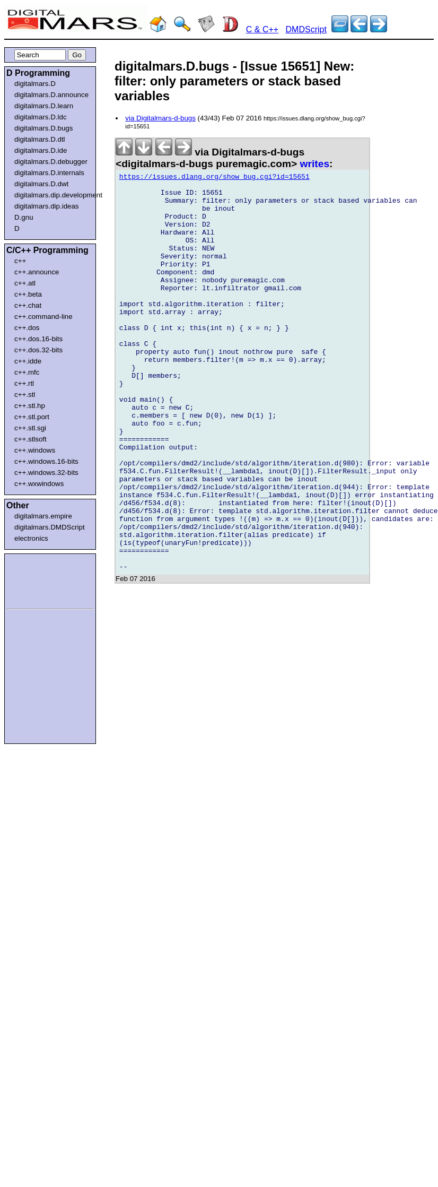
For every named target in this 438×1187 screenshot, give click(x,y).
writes (314, 163)
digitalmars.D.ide (40, 150)
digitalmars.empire (43, 516)
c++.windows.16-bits (46, 461)
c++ (20, 261)
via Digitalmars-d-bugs (160, 118)
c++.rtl (24, 383)
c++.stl (24, 394)
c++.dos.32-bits (38, 350)
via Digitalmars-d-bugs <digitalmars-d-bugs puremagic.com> (210, 157)
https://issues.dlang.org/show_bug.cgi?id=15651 (214, 178)
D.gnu (23, 217)
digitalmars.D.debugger (50, 162)
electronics (31, 538)
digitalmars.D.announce (51, 95)
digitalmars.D (35, 84)
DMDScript (306, 29)
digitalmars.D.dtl (39, 139)
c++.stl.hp (29, 406)
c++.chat (27, 305)
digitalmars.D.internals (49, 173)
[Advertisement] (38, 579)
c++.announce (36, 272)
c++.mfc (26, 372)
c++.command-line (43, 316)
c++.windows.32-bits (46, 472)
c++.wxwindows (39, 484)
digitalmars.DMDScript (49, 527)
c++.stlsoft (30, 439)
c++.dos (26, 328)
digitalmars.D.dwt (41, 184)
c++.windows (34, 450)
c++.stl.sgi (30, 428)
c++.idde (27, 361)
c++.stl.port (31, 417)
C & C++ (262, 29)
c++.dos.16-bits (38, 339)
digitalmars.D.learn (43, 106)
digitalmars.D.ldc (40, 117)
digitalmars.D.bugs (43, 128)
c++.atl (25, 283)
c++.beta (28, 294)
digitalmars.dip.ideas (46, 206)
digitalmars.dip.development (52, 195)
